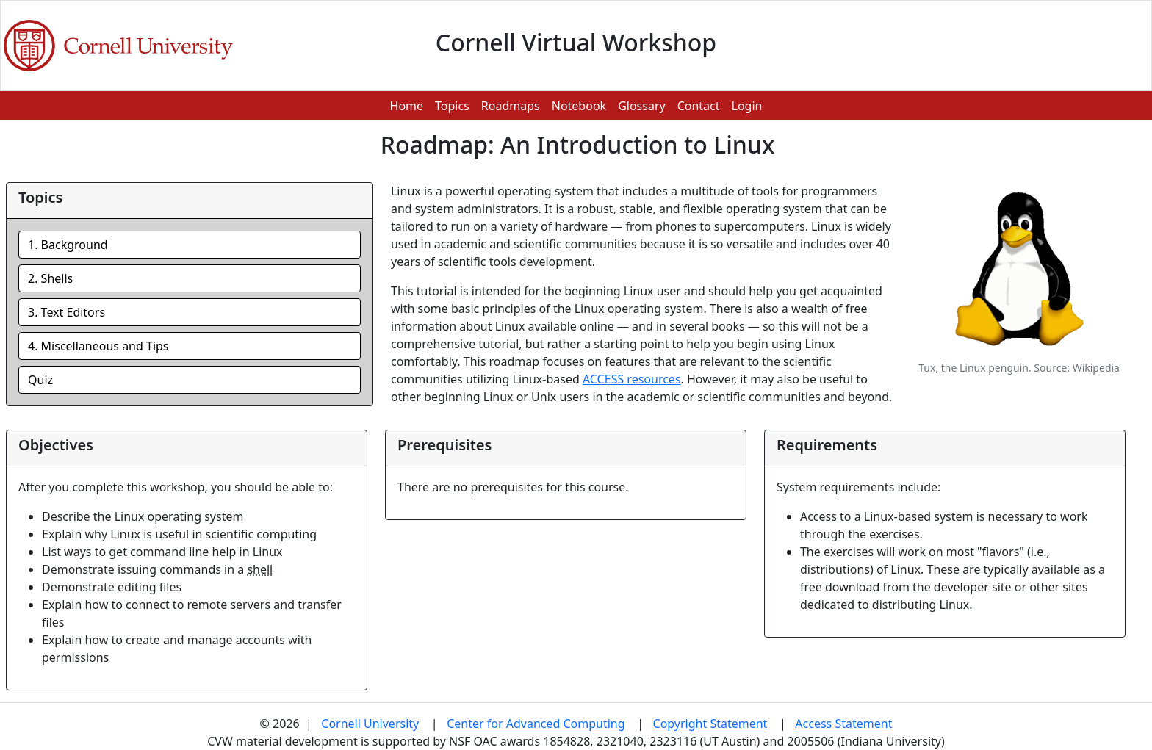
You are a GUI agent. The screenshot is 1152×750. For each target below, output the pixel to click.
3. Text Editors (66, 312)
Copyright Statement (710, 723)
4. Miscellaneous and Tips (98, 346)
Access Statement (843, 723)
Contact (698, 106)
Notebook (579, 106)
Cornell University (370, 723)
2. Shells (50, 278)
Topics (452, 106)
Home (407, 106)
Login (747, 106)
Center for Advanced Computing (535, 723)
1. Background (68, 245)
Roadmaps (510, 106)
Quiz (40, 380)
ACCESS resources (632, 379)
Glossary (642, 106)
